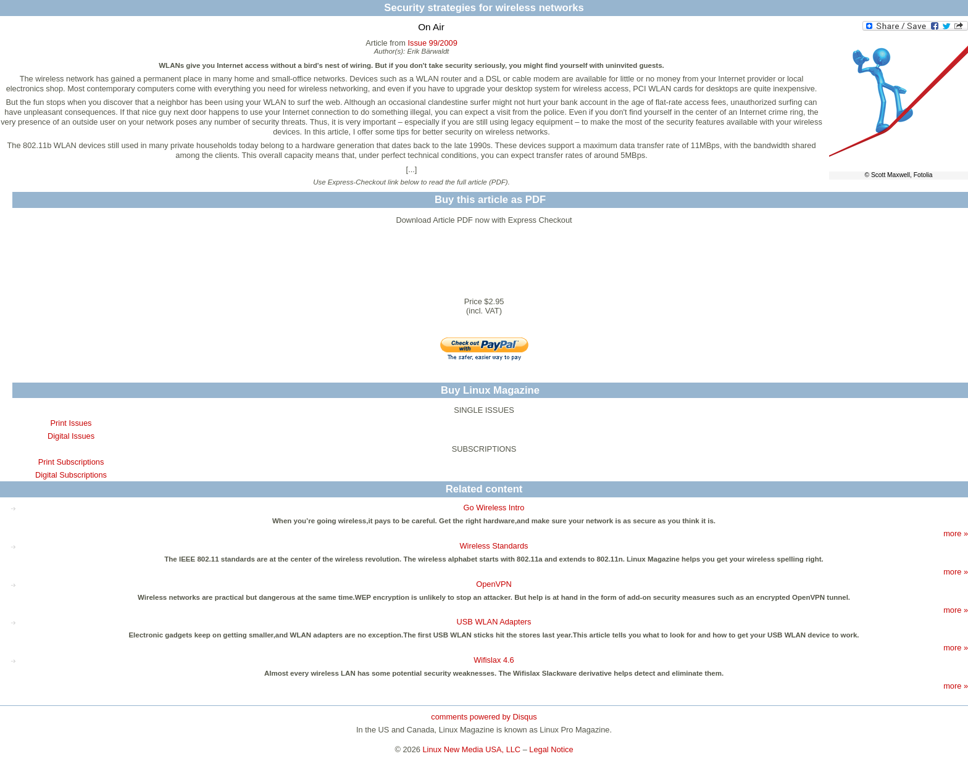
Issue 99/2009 (432, 43)
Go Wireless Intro (494, 507)
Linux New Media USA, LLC (472, 749)
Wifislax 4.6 (494, 660)
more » (955, 533)
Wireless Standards (494, 545)
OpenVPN (494, 584)
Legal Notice (551, 749)
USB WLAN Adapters (494, 621)
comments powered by (483, 716)
